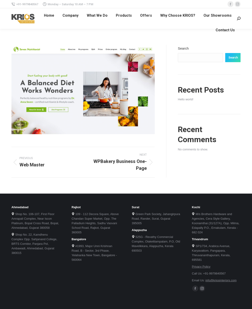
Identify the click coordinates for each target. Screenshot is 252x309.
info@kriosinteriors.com (220, 280)
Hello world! (185, 99)
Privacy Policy (201, 266)
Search (183, 48)
